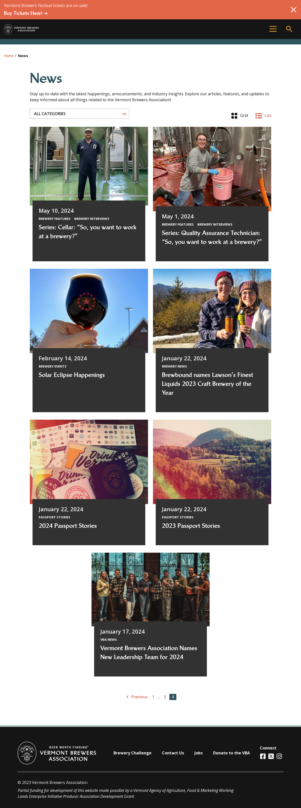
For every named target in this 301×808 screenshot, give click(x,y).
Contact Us (173, 753)
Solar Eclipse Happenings (72, 375)
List (263, 115)
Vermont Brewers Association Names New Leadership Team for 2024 (148, 652)
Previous (137, 697)
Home (9, 55)
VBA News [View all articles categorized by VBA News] (108, 639)
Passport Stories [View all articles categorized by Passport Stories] (54, 517)
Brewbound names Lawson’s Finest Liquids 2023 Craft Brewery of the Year (207, 384)
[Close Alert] (293, 9)
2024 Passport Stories (68, 526)
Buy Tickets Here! (26, 13)
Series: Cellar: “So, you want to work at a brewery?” (87, 232)
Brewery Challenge (132, 753)
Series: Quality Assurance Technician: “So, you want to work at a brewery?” (212, 237)
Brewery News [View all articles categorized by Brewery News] (174, 366)
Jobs (198, 753)
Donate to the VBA (231, 753)
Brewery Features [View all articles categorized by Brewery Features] (55, 218)
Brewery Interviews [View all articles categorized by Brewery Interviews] (91, 218)
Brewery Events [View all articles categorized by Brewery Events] (53, 366)
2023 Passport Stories (191, 526)
